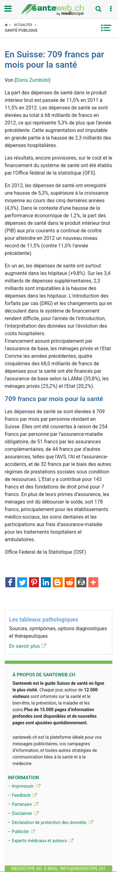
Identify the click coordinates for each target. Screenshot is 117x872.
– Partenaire (23, 804)
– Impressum (24, 786)
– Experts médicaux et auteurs (41, 840)
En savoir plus (27, 646)
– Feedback (22, 795)
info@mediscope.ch (82, 868)
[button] (111, 9)
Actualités (23, 25)
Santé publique (21, 30)
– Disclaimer (23, 813)
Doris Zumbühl (32, 80)
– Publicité (21, 831)
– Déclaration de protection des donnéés (50, 822)
